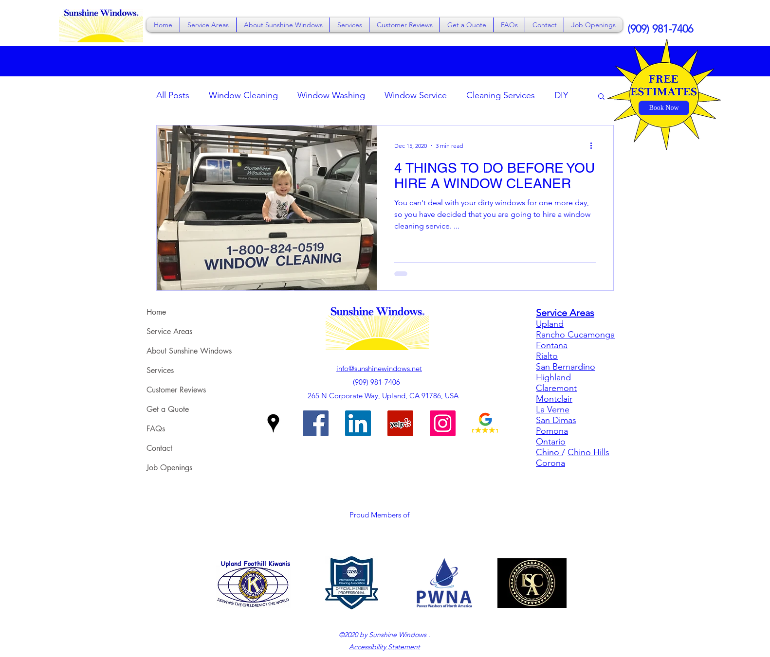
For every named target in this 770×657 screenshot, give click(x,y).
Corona (550, 463)
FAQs (156, 429)
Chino (549, 452)
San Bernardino (565, 366)
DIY (561, 95)
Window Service (416, 95)
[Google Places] (273, 423)
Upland (550, 324)
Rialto (547, 356)
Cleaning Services (500, 95)
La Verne (552, 409)
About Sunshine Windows (189, 351)
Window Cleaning (243, 95)
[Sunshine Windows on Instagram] (443, 423)
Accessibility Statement (384, 646)
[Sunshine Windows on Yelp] (400, 423)
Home (156, 312)
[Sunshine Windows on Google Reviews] (485, 423)
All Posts (172, 95)
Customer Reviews (176, 390)
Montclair (554, 398)
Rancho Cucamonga (575, 334)
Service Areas (169, 331)
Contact (159, 448)
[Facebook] (316, 423)
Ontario (551, 441)
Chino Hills (588, 452)
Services (160, 370)
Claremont (556, 388)
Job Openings (169, 467)
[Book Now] (664, 108)
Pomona (552, 431)
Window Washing (331, 95)
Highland (553, 377)
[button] (208, 25)
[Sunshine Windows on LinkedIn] (358, 423)
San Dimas (556, 420)
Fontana (552, 345)
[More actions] (594, 145)
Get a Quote (168, 409)
